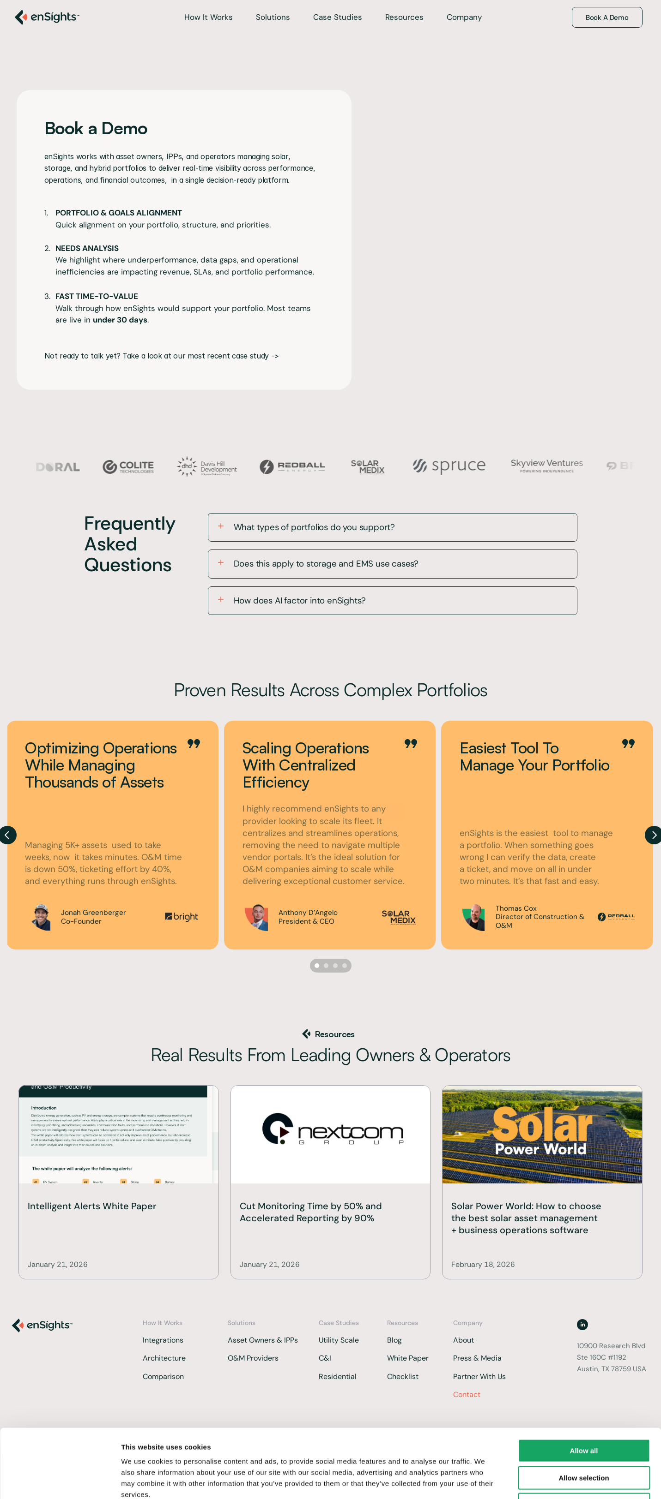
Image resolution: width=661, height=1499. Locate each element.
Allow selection (583, 1413)
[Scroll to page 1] (315, 966)
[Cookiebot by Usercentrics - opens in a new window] (59, 1481)
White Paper (408, 1358)
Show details (484, 1481)
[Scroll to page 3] (335, 966)
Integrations (164, 1340)
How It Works (208, 17)
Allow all (584, 1386)
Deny (584, 1440)
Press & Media (477, 1358)
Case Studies (337, 17)
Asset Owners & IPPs (263, 1340)
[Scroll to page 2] (326, 966)
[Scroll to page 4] (346, 966)
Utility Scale (339, 1340)
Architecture (164, 1358)
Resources (404, 17)
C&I (326, 1358)
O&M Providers (253, 1358)
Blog (394, 1340)
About (463, 1340)
